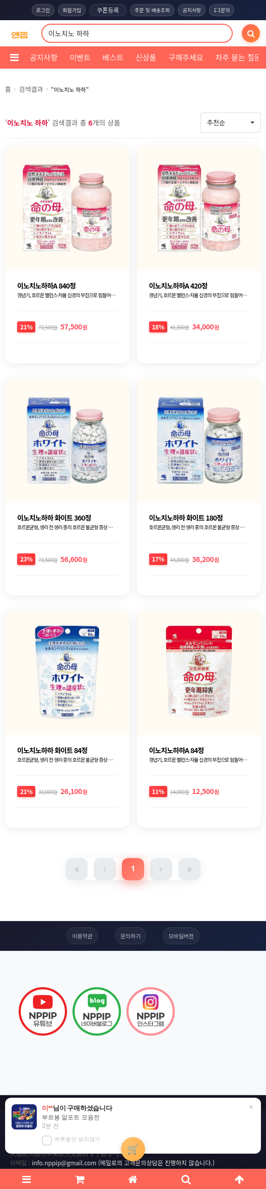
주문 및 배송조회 (152, 10)
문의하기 (130, 936)
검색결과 (31, 89)
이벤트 (80, 57)
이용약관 (82, 936)
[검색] (251, 33)
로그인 (43, 10)
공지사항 (191, 10)
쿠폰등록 (108, 10)
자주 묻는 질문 (238, 57)
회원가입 (71, 10)
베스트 (113, 57)
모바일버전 (181, 936)
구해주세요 (185, 57)
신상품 (146, 57)
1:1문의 (222, 10)
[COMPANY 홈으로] (19, 33)
